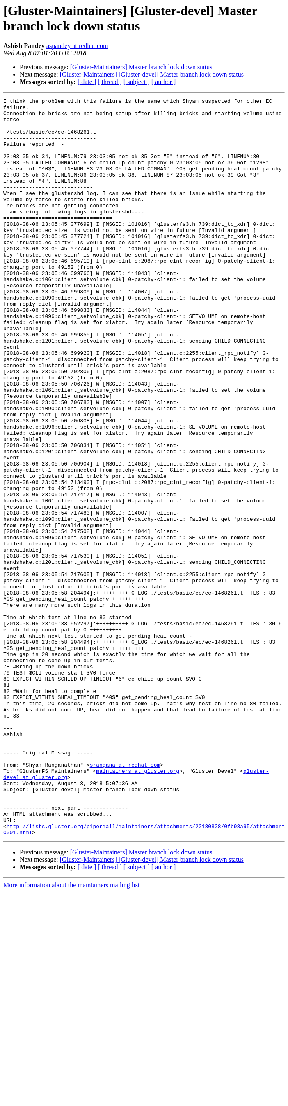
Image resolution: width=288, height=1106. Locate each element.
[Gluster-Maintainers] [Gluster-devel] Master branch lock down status (152, 74)
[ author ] (163, 81)
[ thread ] (110, 81)
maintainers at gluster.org (137, 906)
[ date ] (87, 81)
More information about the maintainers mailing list (71, 1032)
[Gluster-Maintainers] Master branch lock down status (141, 67)
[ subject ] (136, 81)
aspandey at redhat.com (77, 45)
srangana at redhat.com (125, 898)
